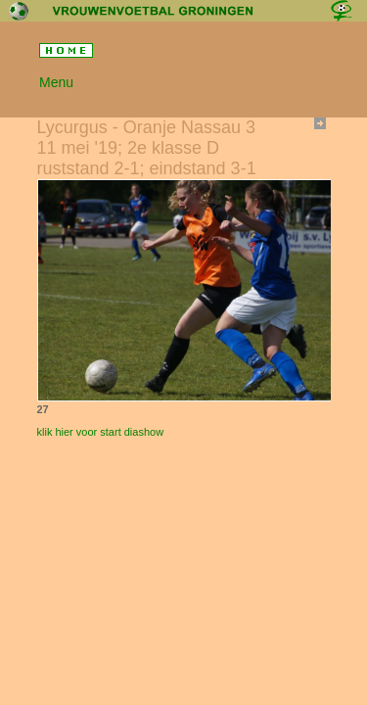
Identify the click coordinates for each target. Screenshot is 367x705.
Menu (56, 82)
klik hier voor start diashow (100, 432)
